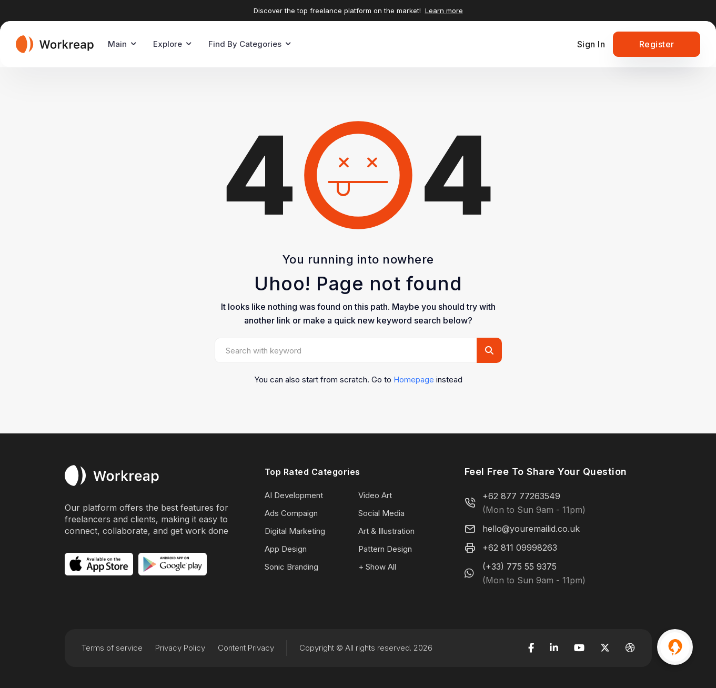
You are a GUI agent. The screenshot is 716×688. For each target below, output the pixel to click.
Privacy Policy (180, 648)
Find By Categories (244, 44)
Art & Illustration (386, 531)
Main (117, 44)
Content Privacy (246, 648)
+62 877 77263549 (521, 496)
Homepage (414, 380)
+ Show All (377, 567)
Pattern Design (385, 549)
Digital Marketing (295, 531)
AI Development (294, 495)
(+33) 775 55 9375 (519, 566)
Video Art (375, 495)
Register (656, 44)
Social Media (381, 513)
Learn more (444, 10)
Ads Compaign (291, 513)
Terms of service (112, 648)
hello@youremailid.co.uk (531, 528)
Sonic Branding (291, 567)
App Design (286, 549)
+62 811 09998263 (519, 547)
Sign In (591, 44)
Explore (167, 44)
